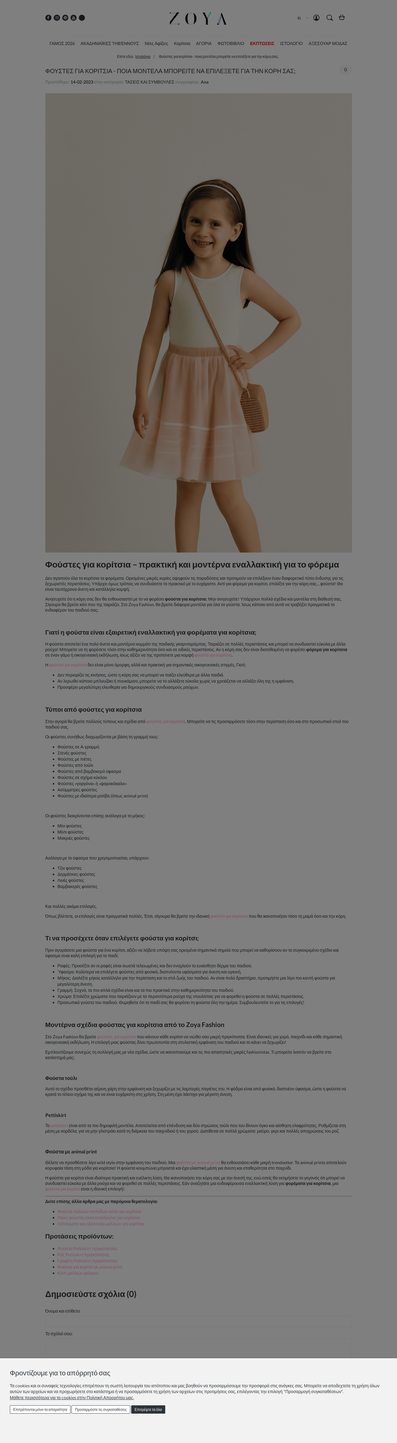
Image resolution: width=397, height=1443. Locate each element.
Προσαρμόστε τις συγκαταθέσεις (101, 1409)
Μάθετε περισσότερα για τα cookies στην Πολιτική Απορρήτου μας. (72, 1397)
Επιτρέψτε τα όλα (148, 1409)
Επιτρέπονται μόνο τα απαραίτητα (40, 1409)
